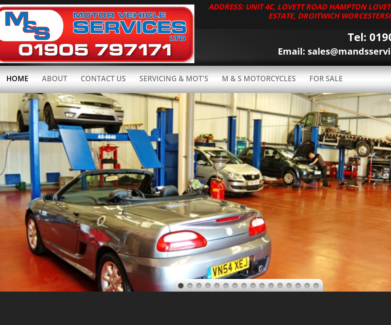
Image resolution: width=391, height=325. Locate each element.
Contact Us (103, 79)
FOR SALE (326, 79)
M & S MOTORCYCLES (259, 79)
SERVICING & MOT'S (173, 79)
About (54, 79)
